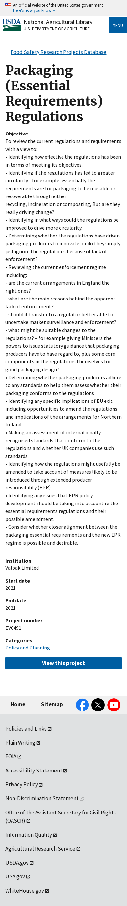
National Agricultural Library (58, 22)
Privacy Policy (21, 784)
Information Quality (28, 834)
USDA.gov (17, 862)
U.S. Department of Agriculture (57, 28)
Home (18, 704)
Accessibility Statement (33, 770)
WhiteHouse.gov (24, 890)
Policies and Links (26, 728)
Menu (118, 25)
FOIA (10, 756)
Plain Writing (20, 742)
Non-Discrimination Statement (42, 798)
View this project (63, 663)
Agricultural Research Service (40, 848)
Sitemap (52, 704)
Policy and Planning (27, 647)
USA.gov (15, 876)
